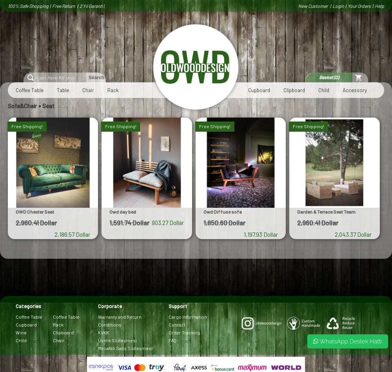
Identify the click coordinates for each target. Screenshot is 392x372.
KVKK (103, 332)
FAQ (172, 340)
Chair (88, 90)
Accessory (355, 90)
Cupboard (259, 90)
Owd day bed (122, 211)
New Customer (313, 6)
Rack (113, 90)
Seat (48, 105)
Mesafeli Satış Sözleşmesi (125, 348)
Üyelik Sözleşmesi (117, 340)
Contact (177, 324)
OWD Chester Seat (35, 211)
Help (379, 6)
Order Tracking (184, 332)
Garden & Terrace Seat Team (326, 211)
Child (323, 90)
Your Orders (359, 6)
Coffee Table (30, 90)
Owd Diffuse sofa (222, 211)
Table (63, 90)
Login (338, 6)
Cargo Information (188, 316)
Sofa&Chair (22, 105)
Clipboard (294, 90)
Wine (21, 332)
